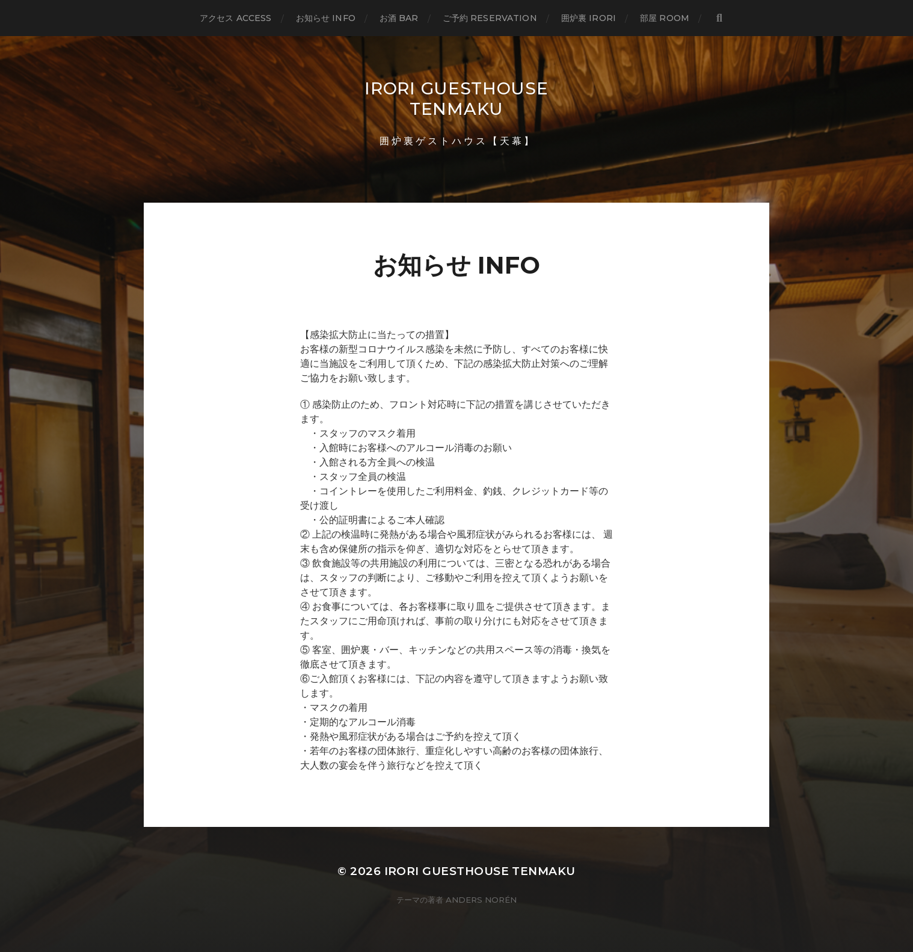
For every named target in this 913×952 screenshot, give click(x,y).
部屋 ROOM (664, 18)
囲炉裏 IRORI (588, 18)
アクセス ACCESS (236, 18)
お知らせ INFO (325, 18)
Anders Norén (481, 899)
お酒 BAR (399, 18)
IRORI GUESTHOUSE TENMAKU (456, 98)
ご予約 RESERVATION (490, 18)
